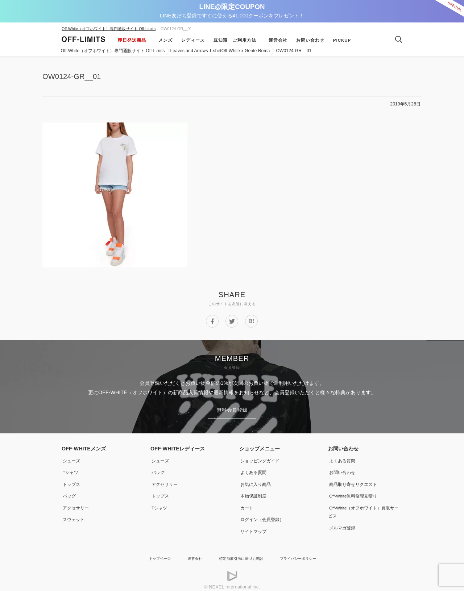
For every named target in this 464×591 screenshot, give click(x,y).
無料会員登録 (232, 408)
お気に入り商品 (257, 480)
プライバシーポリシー (307, 552)
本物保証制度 (254, 492)
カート (246, 503)
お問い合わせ (307, 40)
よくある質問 (254, 469)
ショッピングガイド (262, 458)
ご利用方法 (244, 40)
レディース (189, 40)
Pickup (339, 40)
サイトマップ (254, 526)
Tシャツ (71, 469)
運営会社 (274, 40)
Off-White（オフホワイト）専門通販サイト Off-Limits (109, 28)
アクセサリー (77, 503)
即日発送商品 (132, 40)
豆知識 (217, 40)
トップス (72, 480)
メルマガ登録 (343, 522)
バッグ (69, 492)
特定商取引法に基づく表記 (240, 552)
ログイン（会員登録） (264, 515)
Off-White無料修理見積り (357, 492)
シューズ (72, 458)
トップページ (147, 552)
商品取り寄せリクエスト (356, 480)
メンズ (162, 40)
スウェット (74, 515)
